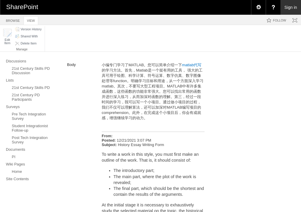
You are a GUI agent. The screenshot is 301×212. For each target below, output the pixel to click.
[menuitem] (258, 7)
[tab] (13, 19)
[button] (7, 36)
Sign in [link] (291, 7)
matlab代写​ (191, 65)
